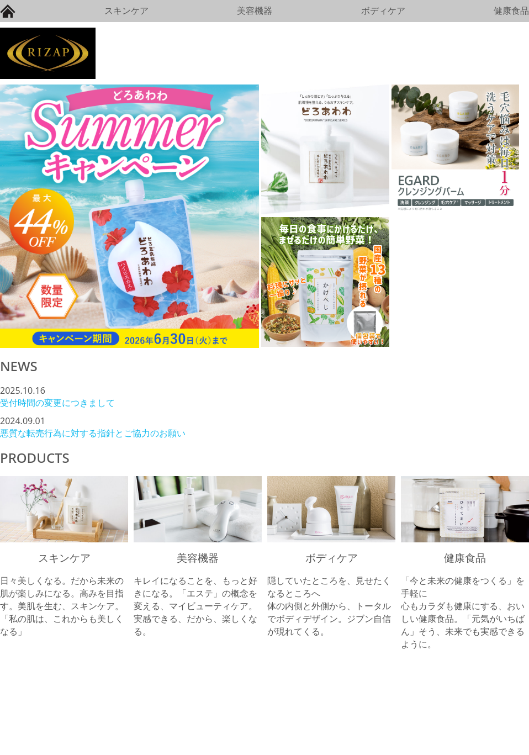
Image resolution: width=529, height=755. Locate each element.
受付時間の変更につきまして (57, 403)
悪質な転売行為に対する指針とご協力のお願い (93, 433)
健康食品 (511, 10)
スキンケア (126, 10)
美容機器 (254, 10)
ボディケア (383, 10)
